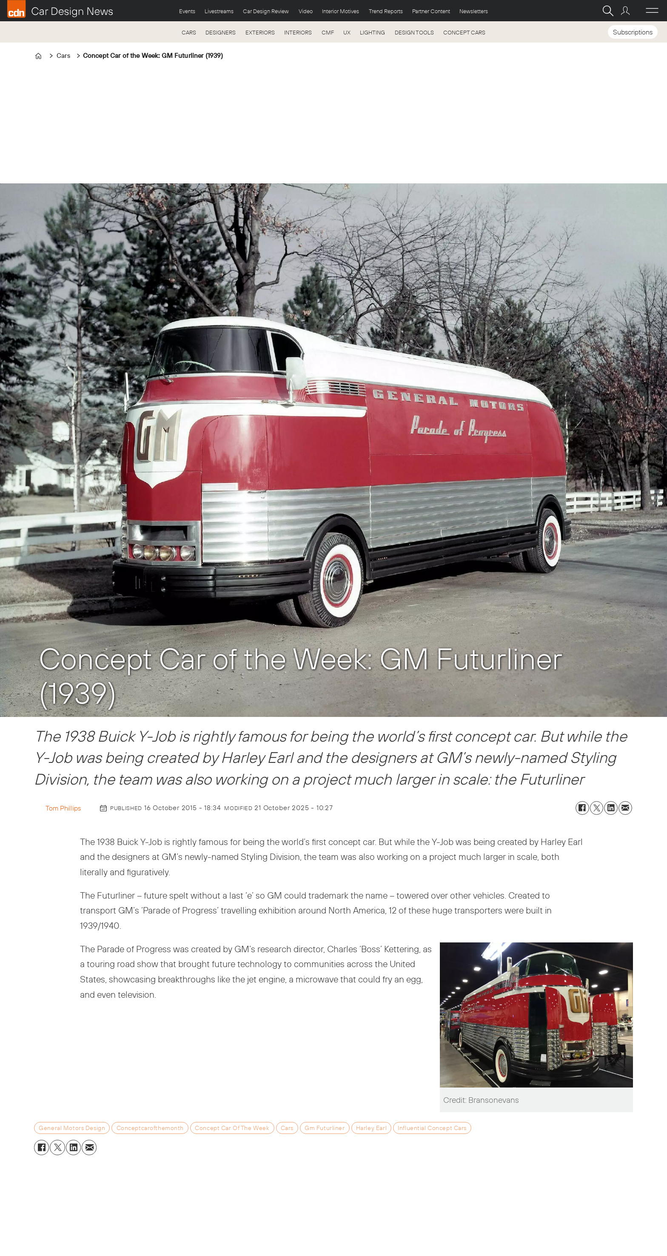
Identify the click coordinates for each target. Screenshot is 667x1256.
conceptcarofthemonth (150, 1128)
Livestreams (219, 11)
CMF (328, 32)
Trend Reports (386, 11)
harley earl (371, 1128)
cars (287, 1128)
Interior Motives (340, 11)
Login (626, 10)
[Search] (607, 10)
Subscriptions (633, 32)
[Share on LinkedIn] (611, 808)
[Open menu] (652, 10)
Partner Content (431, 11)
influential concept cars (432, 1128)
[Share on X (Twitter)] (597, 808)
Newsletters (473, 11)
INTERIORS (298, 32)
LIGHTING (372, 32)
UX (347, 32)
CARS (189, 32)
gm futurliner (325, 1128)
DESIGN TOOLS (414, 32)
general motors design (72, 1128)
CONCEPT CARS (464, 32)
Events (187, 11)
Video (306, 11)
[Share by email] (625, 808)
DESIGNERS (220, 32)
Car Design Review (266, 11)
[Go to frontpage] (60, 9)
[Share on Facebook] (582, 808)
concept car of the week (232, 1128)
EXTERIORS (260, 32)
